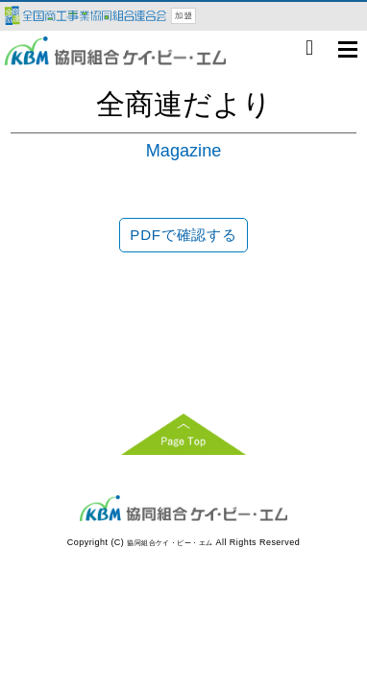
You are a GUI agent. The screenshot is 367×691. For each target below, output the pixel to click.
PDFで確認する (183, 234)
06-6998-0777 (309, 48)
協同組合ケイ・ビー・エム (169, 542)
